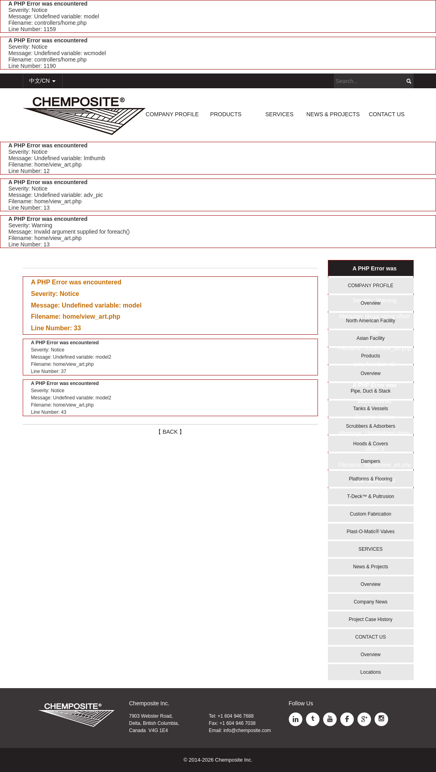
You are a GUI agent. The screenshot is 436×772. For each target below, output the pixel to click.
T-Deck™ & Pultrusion (370, 496)
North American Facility (370, 320)
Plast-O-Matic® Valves (371, 531)
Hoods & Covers (370, 444)
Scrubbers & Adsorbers (370, 426)
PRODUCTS (226, 114)
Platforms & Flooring (371, 479)
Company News (371, 602)
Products (370, 356)
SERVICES (279, 114)
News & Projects (370, 567)
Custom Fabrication (370, 514)
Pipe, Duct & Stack (371, 391)
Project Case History (370, 619)
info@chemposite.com (247, 730)
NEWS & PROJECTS (333, 114)
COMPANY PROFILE (172, 114)
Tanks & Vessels (370, 408)
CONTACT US (386, 114)
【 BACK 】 (170, 432)
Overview (371, 303)
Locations (370, 672)
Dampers (371, 461)
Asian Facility (371, 338)
